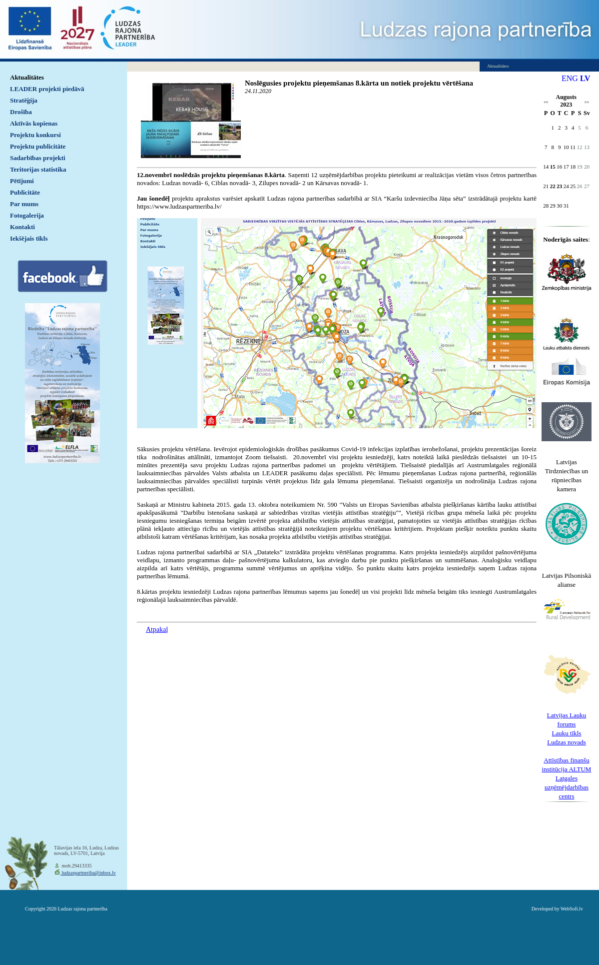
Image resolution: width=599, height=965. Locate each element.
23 (559, 186)
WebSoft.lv (572, 908)
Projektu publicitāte (37, 146)
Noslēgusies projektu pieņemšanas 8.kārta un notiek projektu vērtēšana (359, 83)
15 (553, 167)
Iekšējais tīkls (28, 238)
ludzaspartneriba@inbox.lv (88, 872)
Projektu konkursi (35, 135)
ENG (570, 78)
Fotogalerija (27, 215)
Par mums (24, 204)
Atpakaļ (157, 629)
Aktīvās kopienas (33, 123)
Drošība (21, 112)
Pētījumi (22, 181)
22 (553, 186)
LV (585, 78)
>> (587, 102)
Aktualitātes (27, 77)
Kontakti (22, 227)
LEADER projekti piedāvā (47, 89)
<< (546, 102)
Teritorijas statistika (38, 169)
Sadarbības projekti (37, 158)
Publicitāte (25, 192)
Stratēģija (23, 100)
